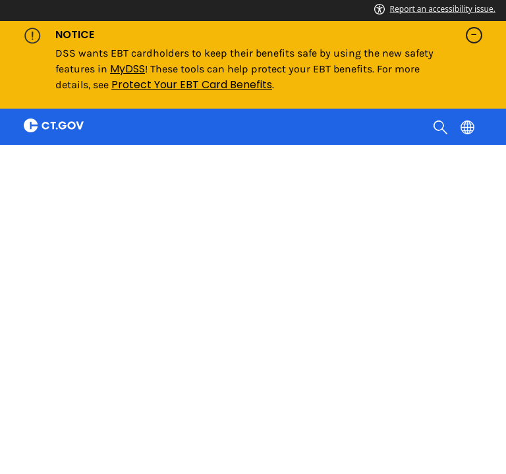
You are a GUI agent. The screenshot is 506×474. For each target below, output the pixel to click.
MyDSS (127, 68)
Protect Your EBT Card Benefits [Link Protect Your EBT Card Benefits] (191, 84)
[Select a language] (469, 126)
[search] (442, 126)
